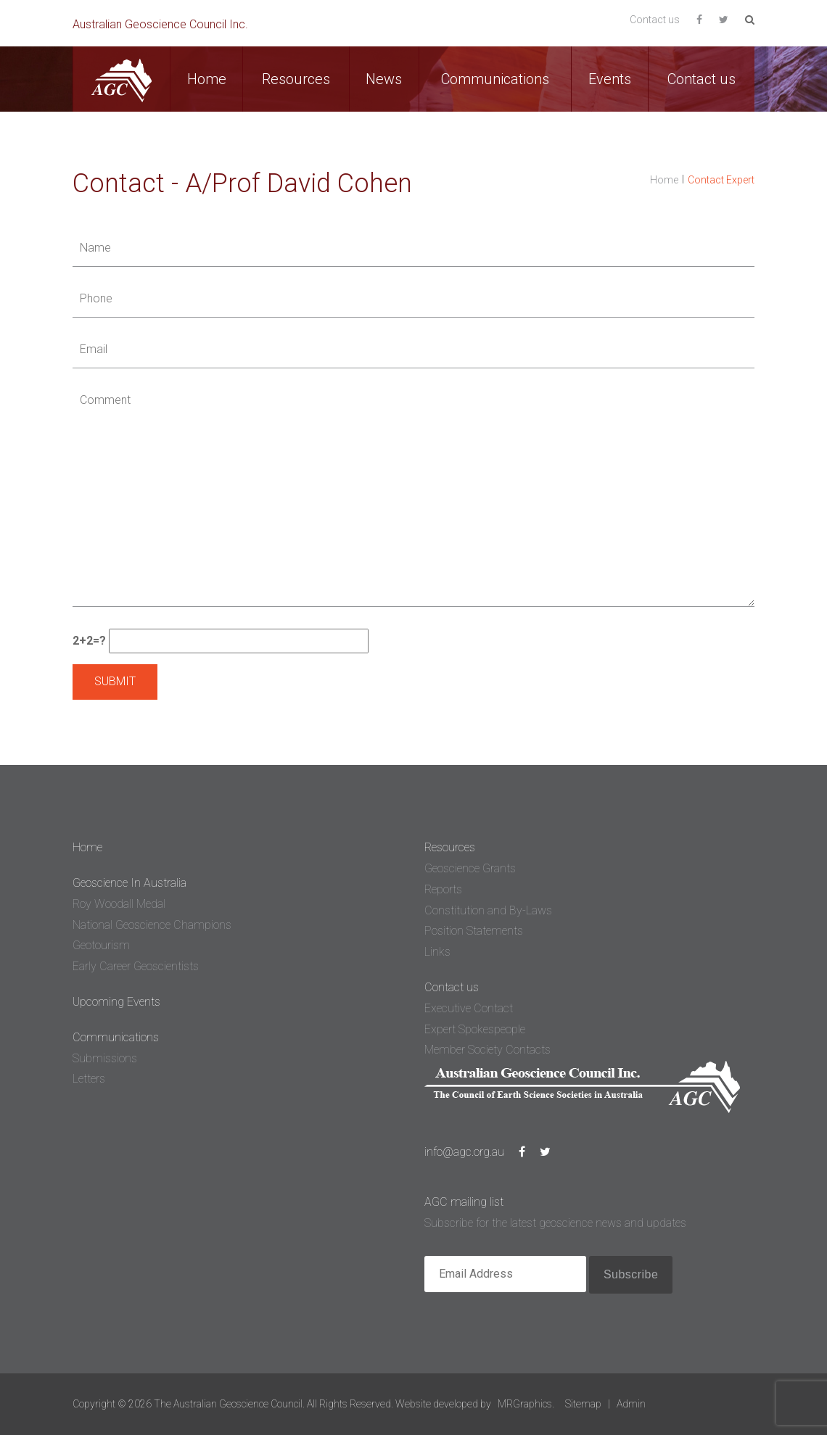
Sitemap (583, 1404)
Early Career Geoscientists (136, 966)
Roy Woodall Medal (119, 904)
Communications (495, 79)
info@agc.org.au (464, 1152)
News (384, 79)
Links (437, 952)
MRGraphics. (526, 1404)
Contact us (655, 19)
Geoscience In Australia (129, 883)
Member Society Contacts (487, 1049)
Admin (631, 1404)
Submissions (105, 1058)
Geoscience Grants (470, 868)
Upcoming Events (116, 1002)
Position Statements (473, 931)
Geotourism (101, 945)
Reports (443, 889)
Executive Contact (468, 1008)
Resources (296, 79)
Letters (89, 1078)
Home (206, 79)
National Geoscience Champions (152, 925)
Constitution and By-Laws (488, 910)
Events (609, 79)
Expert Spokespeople (474, 1029)
